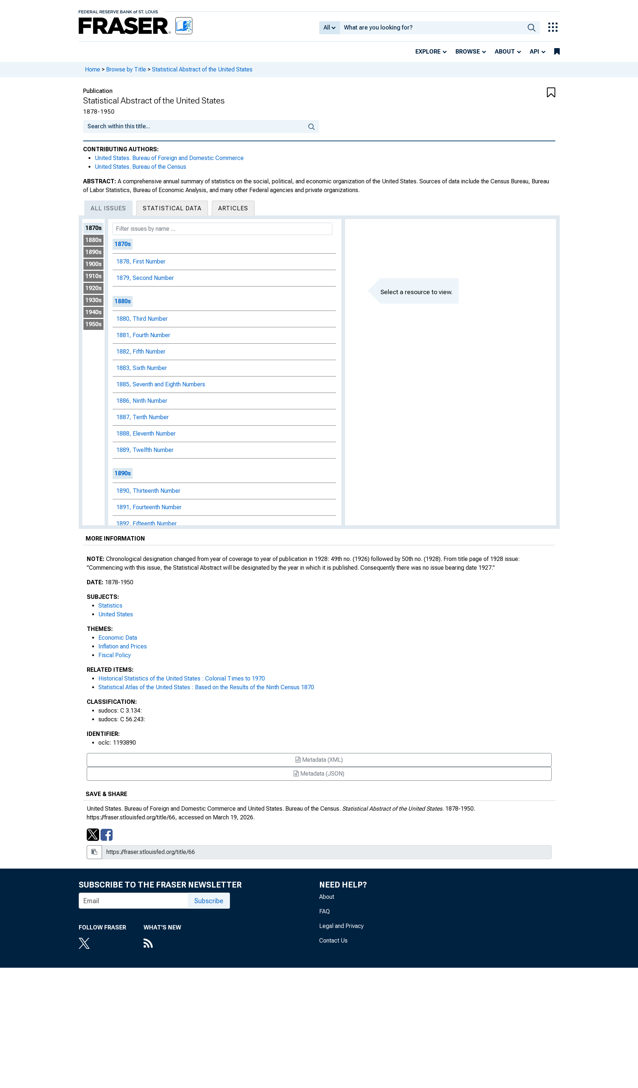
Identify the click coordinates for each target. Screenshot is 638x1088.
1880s (93, 240)
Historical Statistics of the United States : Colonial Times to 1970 (181, 678)
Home (92, 69)
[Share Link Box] (327, 852)
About (505, 51)
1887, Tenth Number (142, 417)
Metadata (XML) (319, 759)
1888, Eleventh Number (146, 433)
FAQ (324, 911)
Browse (467, 51)
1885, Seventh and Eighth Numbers (160, 384)
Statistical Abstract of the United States (202, 69)
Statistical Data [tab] (172, 208)
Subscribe (208, 901)
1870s (93, 228)
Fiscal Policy (114, 655)
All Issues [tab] (108, 208)
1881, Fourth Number (143, 335)
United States (115, 614)
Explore (428, 51)
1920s (93, 288)
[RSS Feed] (162, 944)
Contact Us (333, 940)
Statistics (110, 605)
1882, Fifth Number (140, 351)
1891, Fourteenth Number (148, 507)
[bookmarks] (557, 51)
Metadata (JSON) (319, 773)
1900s (93, 264)
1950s (93, 324)
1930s (93, 300)
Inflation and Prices (122, 646)
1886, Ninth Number (141, 400)
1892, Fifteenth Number (146, 523)
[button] (516, 93)
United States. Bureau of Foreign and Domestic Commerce (169, 158)
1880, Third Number (142, 318)
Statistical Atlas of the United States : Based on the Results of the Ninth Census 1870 (206, 687)
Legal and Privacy (341, 926)
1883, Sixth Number (141, 367)
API (534, 51)
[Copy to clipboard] (94, 852)
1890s (93, 252)
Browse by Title (126, 69)
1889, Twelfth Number (144, 449)
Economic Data (117, 637)
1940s (93, 312)
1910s (93, 276)
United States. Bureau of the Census (140, 166)
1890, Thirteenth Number (148, 490)
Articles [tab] (233, 208)
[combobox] (432, 27)
